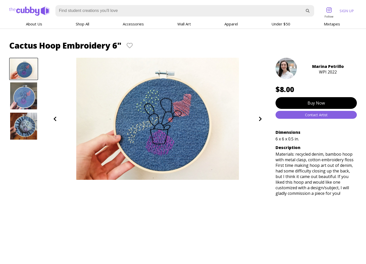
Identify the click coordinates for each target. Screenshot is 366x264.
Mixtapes (332, 23)
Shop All (82, 23)
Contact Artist (316, 114)
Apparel (231, 23)
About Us (34, 23)
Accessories (133, 23)
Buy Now (316, 103)
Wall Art (184, 23)
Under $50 (280, 23)
